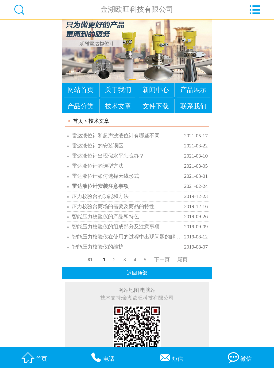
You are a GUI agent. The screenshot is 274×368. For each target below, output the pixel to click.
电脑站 (148, 290)
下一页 (162, 259)
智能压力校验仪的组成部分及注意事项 (116, 227)
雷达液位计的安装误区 (97, 146)
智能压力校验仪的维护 (97, 247)
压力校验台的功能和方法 (100, 196)
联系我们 (193, 106)
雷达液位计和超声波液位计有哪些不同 (116, 135)
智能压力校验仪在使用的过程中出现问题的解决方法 (131, 237)
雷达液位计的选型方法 (97, 166)
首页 (78, 121)
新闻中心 (156, 89)
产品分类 (80, 106)
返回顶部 (137, 273)
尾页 (182, 259)
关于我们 (118, 89)
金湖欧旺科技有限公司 (136, 9)
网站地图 (128, 290)
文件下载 (156, 106)
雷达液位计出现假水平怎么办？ (108, 156)
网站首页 (80, 89)
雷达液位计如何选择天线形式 (105, 176)
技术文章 (118, 106)
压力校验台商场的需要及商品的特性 (113, 206)
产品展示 (193, 89)
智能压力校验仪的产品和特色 (105, 216)
